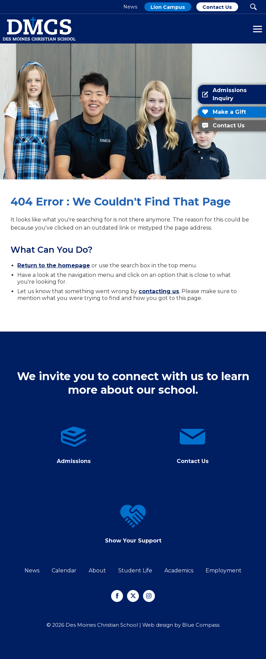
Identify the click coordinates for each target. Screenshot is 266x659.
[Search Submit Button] (253, 7)
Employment (224, 570)
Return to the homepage (53, 265)
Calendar (64, 570)
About (97, 570)
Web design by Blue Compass (180, 625)
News (31, 570)
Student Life (135, 570)
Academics (178, 570)
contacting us (159, 291)
